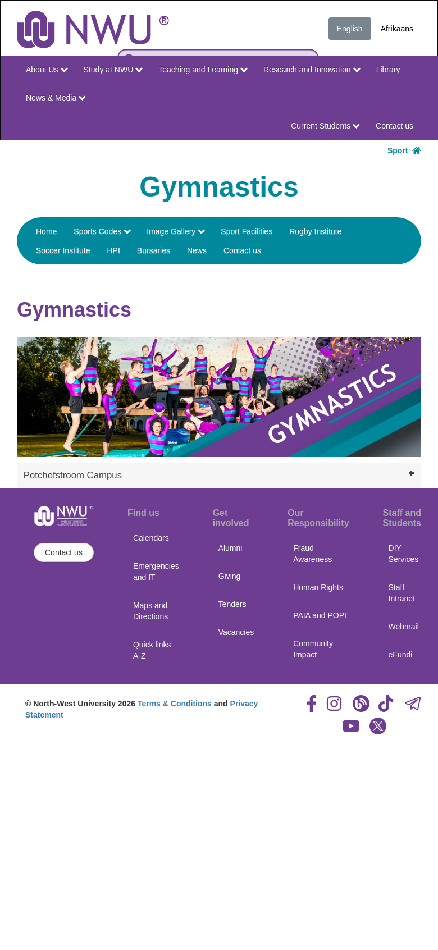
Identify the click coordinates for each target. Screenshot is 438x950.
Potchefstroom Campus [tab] (220, 474)
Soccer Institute (63, 250)
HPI (113, 250)
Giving (229, 576)
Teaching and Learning (203, 69)
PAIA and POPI (319, 615)
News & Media (56, 97)
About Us (46, 69)
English (350, 28)
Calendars (151, 537)
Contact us (394, 125)
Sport (404, 150)
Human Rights (318, 587)
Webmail (404, 626)
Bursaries (153, 250)
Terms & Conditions (175, 703)
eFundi (401, 654)
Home (46, 231)
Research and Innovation (312, 69)
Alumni (230, 547)
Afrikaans (397, 28)
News (197, 250)
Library (388, 69)
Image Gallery (176, 231)
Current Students (325, 125)
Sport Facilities (246, 231)
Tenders (232, 604)
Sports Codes (102, 231)
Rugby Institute (315, 231)
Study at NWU (113, 69)
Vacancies (236, 632)
